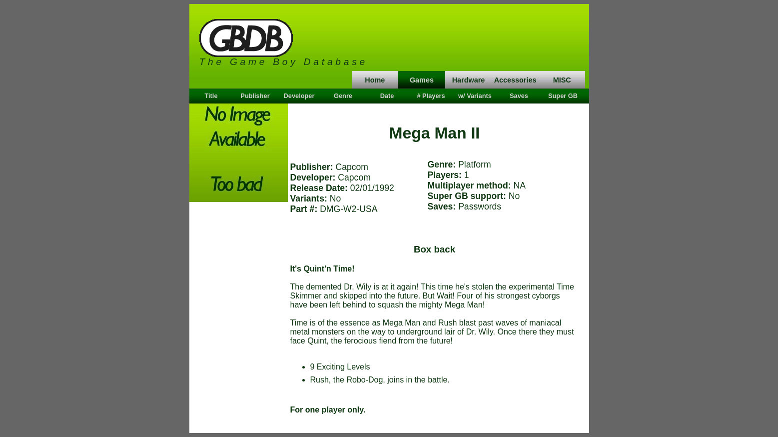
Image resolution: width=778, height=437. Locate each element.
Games (422, 80)
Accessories (515, 80)
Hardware (468, 80)
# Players (431, 96)
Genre (343, 96)
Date (387, 96)
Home (375, 80)
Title (210, 96)
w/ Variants (475, 96)
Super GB (563, 96)
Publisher (254, 96)
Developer (299, 96)
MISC (562, 80)
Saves (519, 96)
